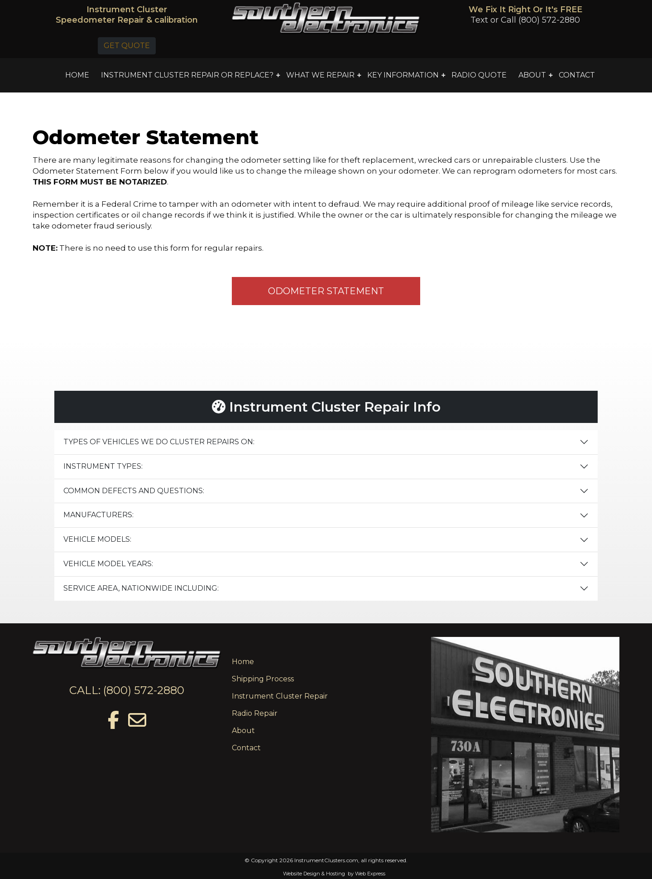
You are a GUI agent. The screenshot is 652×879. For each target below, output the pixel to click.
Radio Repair (255, 713)
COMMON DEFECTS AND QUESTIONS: (133, 490)
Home (243, 661)
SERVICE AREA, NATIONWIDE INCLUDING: (141, 588)
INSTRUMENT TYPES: (103, 466)
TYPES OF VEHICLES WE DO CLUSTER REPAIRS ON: (158, 441)
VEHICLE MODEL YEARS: (108, 563)
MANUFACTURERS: (98, 514)
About (243, 730)
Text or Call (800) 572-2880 (525, 20)
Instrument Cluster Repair (280, 696)
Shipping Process (263, 679)
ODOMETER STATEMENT (326, 291)
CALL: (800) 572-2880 (126, 690)
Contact (246, 747)
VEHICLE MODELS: (97, 539)
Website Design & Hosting (314, 873)
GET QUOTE (127, 45)
